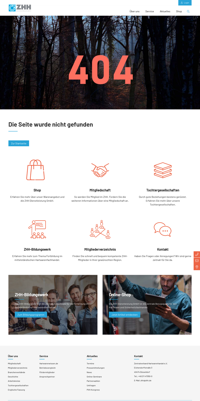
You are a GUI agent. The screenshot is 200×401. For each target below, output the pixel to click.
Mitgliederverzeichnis (17, 368)
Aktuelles (165, 11)
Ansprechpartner (47, 377)
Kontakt (138, 357)
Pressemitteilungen (96, 368)
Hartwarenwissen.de (48, 364)
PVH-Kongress (93, 390)
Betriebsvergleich (47, 368)
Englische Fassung (16, 390)
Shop (179, 11)
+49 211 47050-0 (145, 377)
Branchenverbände (16, 373)
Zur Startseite (18, 144)
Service (149, 11)
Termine (90, 364)
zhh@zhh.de (146, 381)
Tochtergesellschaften (18, 386)
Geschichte (13, 377)
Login (185, 2)
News (89, 373)
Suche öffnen (189, 12)
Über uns (135, 11)
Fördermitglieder (47, 373)
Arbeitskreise (14, 382)
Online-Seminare (94, 377)
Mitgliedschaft (14, 364)
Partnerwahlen (93, 382)
